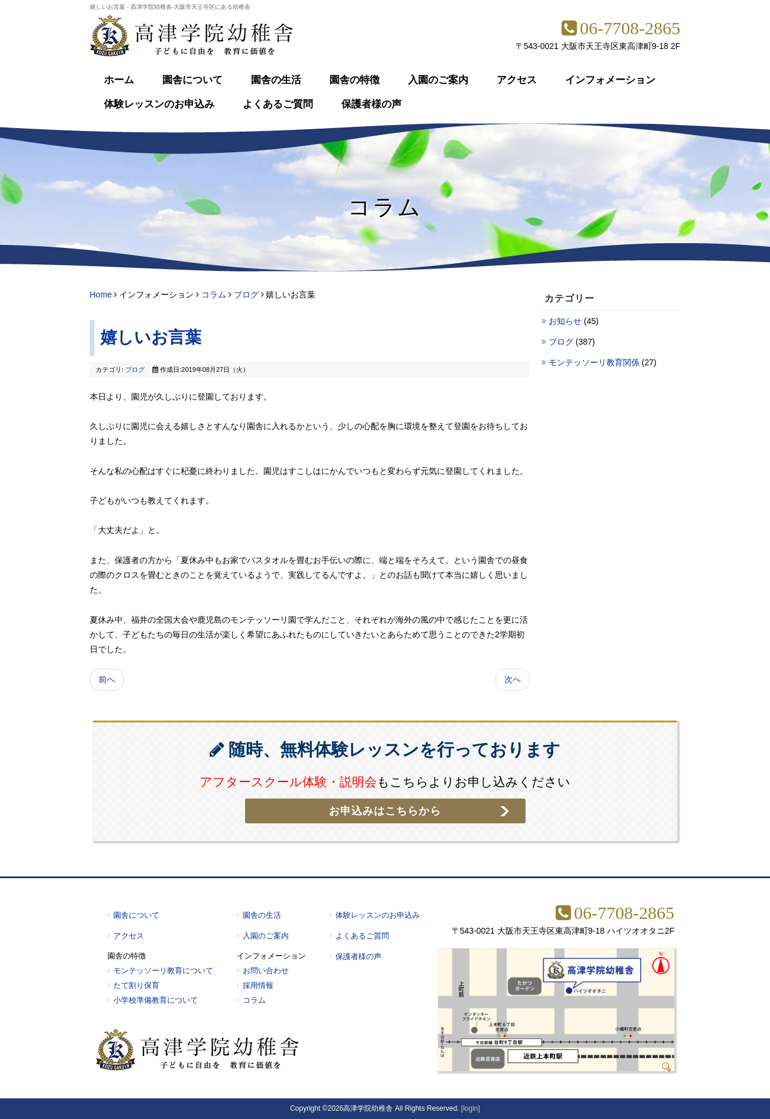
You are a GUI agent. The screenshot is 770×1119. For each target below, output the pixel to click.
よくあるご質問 (278, 104)
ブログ (246, 294)
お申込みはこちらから (385, 811)
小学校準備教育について (155, 1000)
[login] (470, 1108)
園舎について (192, 80)
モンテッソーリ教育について (163, 970)
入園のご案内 (438, 80)
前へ (107, 679)
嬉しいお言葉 (150, 337)
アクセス (517, 80)
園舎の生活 (276, 80)
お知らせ (566, 321)
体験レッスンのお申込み (159, 104)
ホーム (119, 80)
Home (101, 294)
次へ (512, 679)
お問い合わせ (266, 970)
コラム (213, 294)
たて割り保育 (136, 985)
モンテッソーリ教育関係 (595, 362)
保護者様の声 (371, 104)
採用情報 (258, 985)
